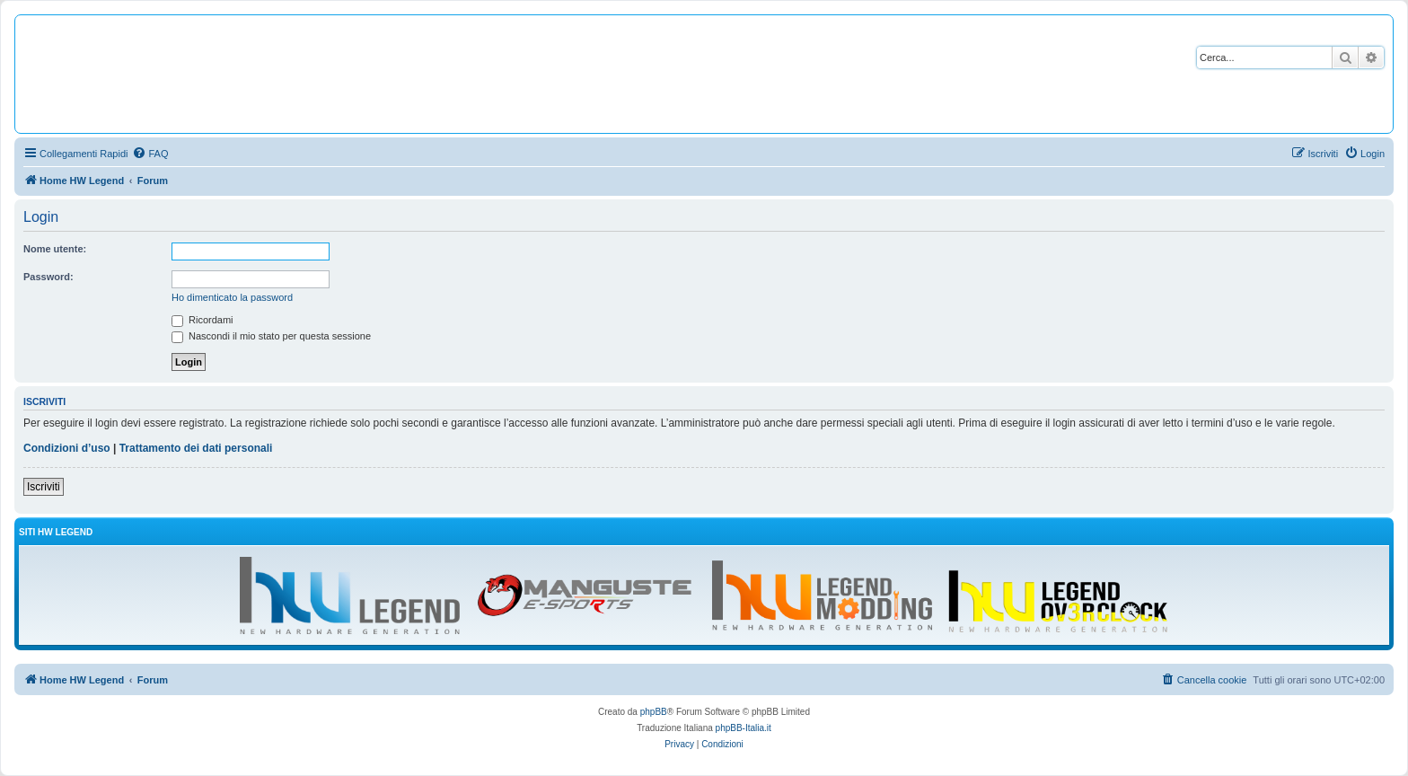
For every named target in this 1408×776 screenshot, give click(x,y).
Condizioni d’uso (66, 448)
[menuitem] (150, 153)
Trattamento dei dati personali (196, 448)
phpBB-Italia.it (743, 728)
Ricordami (202, 319)
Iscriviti (43, 487)
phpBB (653, 712)
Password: (48, 276)
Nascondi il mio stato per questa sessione (271, 336)
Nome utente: (54, 248)
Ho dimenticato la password (232, 297)
